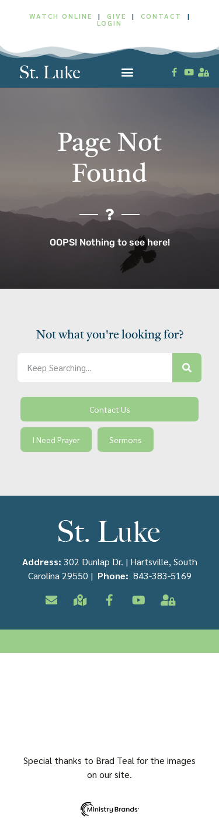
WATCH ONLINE (60, 15)
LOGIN (109, 22)
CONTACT (163, 15)
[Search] (186, 367)
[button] (127, 72)
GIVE (116, 15)
